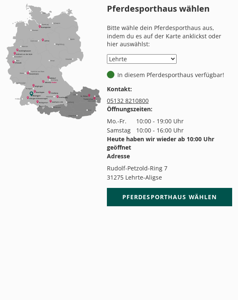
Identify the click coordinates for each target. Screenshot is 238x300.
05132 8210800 (128, 101)
